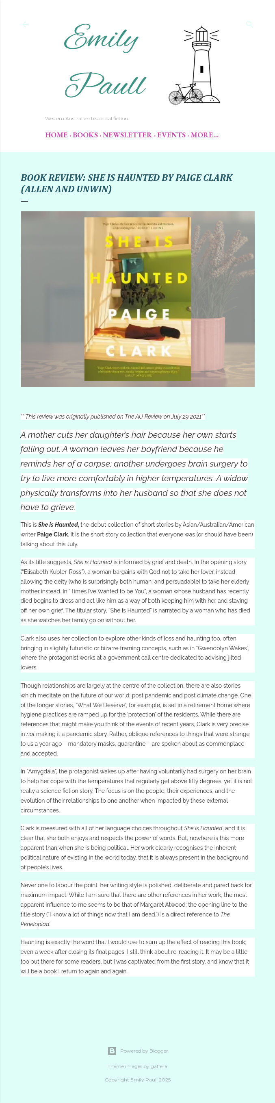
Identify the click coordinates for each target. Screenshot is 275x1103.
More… (205, 134)
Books (85, 134)
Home (56, 134)
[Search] (250, 22)
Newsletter (127, 134)
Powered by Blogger (137, 1051)
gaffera (159, 1066)
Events (171, 134)
